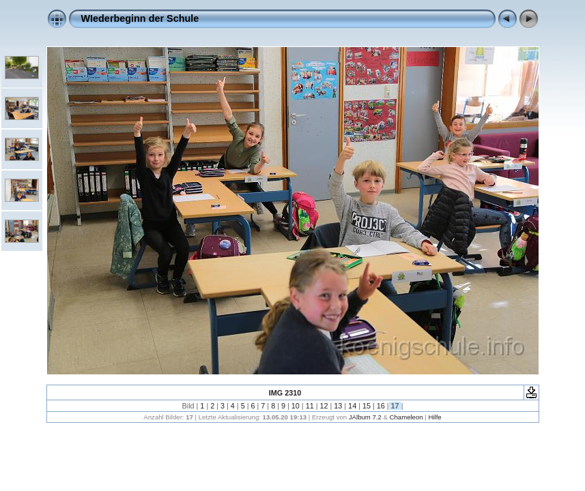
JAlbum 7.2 (365, 417)
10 (295, 406)
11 (310, 406)
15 (366, 406)
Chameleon (406, 417)
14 (352, 406)
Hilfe (434, 417)
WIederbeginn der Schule (140, 18)
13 (338, 406)
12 (323, 406)
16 (381, 406)
